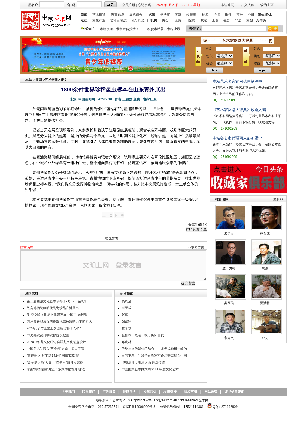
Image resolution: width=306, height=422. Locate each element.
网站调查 (210, 392)
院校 (191, 20)
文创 (249, 20)
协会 (165, 20)
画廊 (178, 20)
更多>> (278, 199)
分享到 (193, 225)
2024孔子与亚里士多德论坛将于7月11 (54, 328)
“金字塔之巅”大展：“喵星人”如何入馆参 (55, 362)
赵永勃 (126, 328)
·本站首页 (227, 5)
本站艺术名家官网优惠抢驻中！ (239, 81)
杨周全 (126, 301)
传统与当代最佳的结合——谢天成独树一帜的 (154, 349)
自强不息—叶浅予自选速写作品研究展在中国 (154, 356)
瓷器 (226, 20)
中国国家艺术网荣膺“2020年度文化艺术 (150, 369)
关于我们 (68, 392)
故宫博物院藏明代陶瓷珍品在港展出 (53, 308)
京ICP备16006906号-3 (139, 407)
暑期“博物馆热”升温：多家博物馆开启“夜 (56, 369)
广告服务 (109, 392)
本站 (28, 80)
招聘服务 (129, 392)
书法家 (165, 15)
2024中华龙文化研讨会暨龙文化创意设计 (56, 342)
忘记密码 (144, 5)
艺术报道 (98, 15)
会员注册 (128, 5)
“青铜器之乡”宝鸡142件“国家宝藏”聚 (53, 356)
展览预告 (135, 15)
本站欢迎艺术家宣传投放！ (120, 29)
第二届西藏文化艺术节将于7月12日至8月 (56, 301)
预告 (239, 15)
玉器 (215, 20)
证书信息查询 (234, 392)
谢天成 (126, 308)
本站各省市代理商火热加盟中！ (239, 138)
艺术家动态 (118, 20)
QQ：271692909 (225, 407)
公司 (251, 15)
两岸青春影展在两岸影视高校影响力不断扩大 (59, 322)
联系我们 (88, 392)
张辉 (125, 315)
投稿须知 (149, 392)
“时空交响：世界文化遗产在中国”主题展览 (57, 315)
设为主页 (267, 5)
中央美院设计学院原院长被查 (48, 335)
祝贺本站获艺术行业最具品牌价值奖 (174, 29)
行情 (216, 15)
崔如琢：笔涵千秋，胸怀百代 (143, 335)
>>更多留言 (195, 247)
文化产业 (98, 20)
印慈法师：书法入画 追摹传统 (143, 362)
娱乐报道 (138, 20)
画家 (178, 15)
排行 (228, 15)
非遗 (238, 20)
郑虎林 (126, 342)
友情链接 (170, 392)
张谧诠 (126, 322)
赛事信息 (117, 15)
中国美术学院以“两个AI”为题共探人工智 (55, 349)
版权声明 (190, 392)
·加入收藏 (247, 5)
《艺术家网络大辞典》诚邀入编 (239, 109)
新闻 (38, 80)
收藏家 (191, 15)
